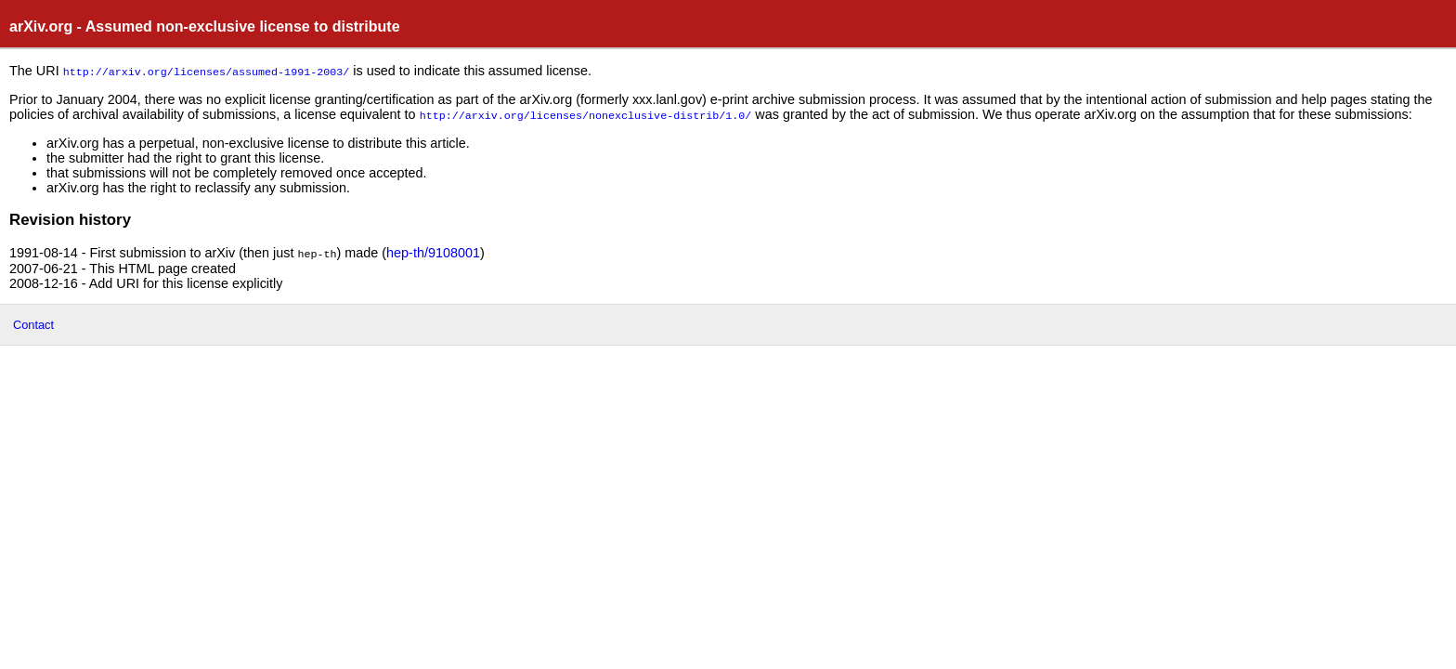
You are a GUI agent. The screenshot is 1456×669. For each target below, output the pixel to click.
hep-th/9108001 (433, 250)
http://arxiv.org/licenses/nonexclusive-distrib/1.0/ (586, 113)
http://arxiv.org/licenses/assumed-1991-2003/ (206, 70)
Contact (33, 322)
